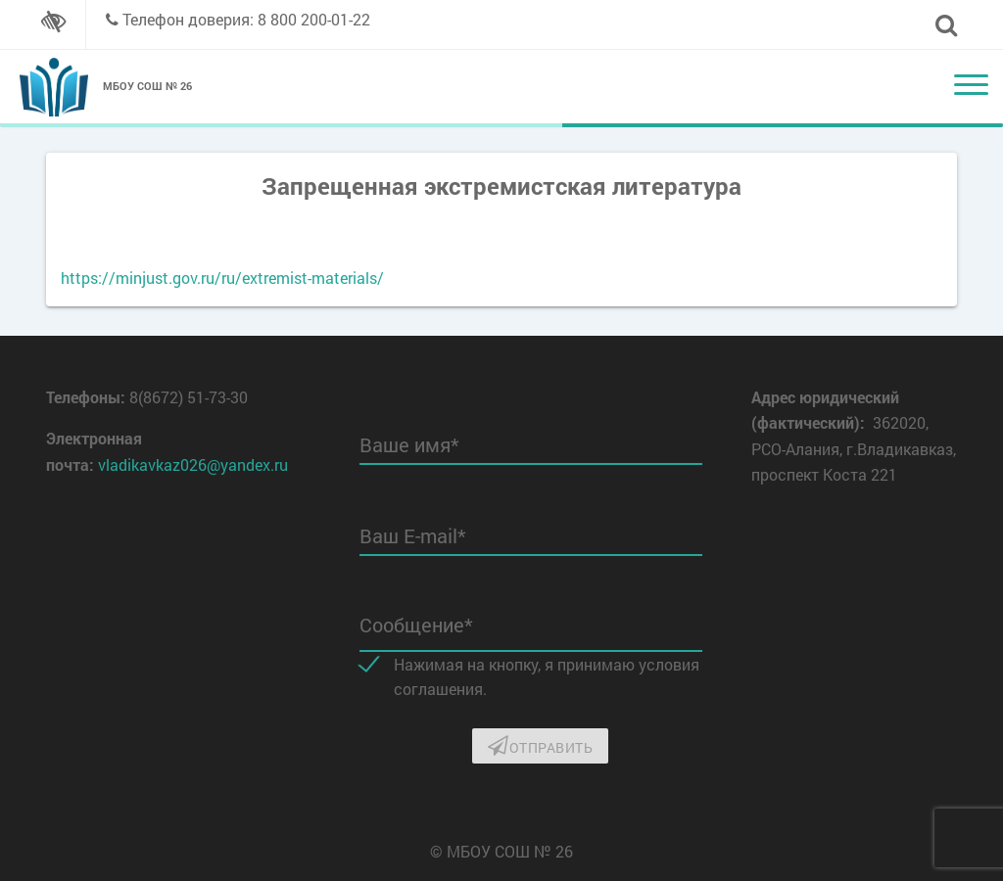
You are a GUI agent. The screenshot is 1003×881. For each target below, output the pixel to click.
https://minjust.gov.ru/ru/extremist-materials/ (222, 277)
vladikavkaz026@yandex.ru (193, 464)
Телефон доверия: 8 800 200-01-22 (246, 19)
